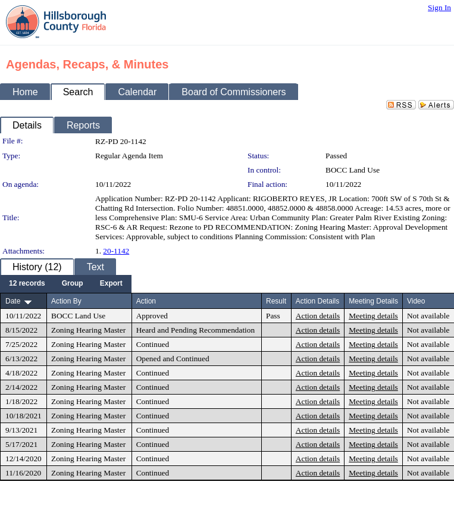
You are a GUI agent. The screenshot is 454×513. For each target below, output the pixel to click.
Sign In (439, 7)
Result (276, 301)
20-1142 (116, 250)
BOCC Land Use (352, 169)
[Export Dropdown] (111, 284)
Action (146, 301)
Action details (318, 315)
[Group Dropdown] (72, 284)
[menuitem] (27, 284)
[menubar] (65, 284)
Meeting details (373, 315)
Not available (428, 315)
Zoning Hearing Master (88, 330)
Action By (66, 301)
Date (12, 301)
